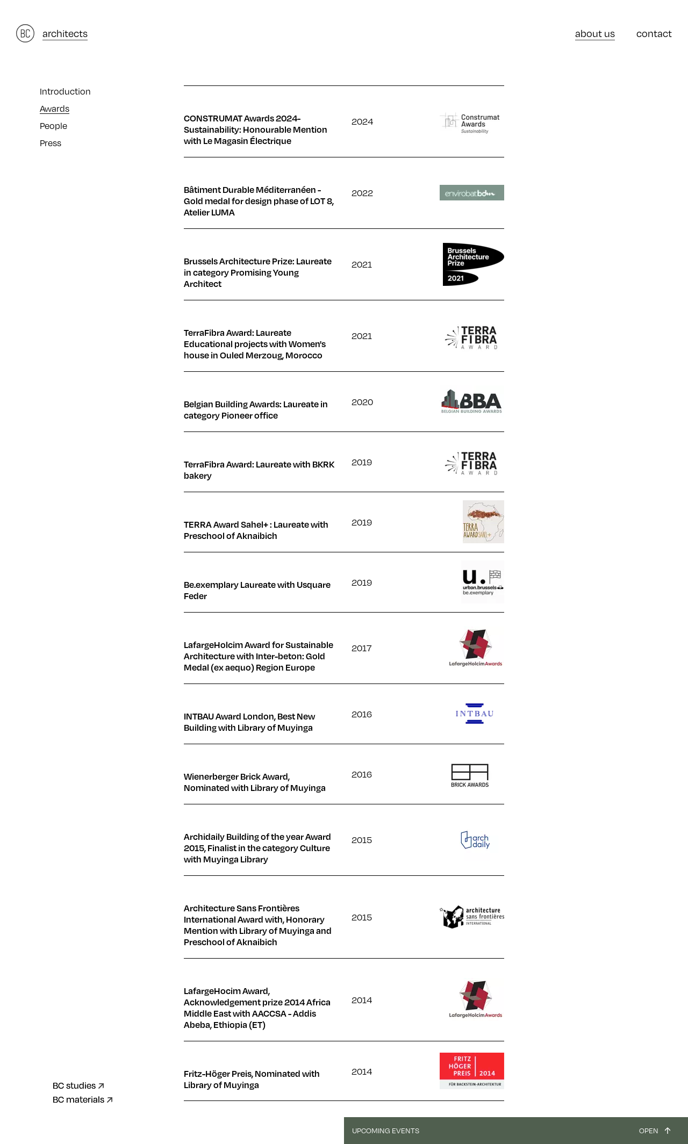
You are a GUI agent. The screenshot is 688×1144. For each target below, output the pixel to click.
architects (65, 33)
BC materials (78, 1099)
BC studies (74, 1085)
